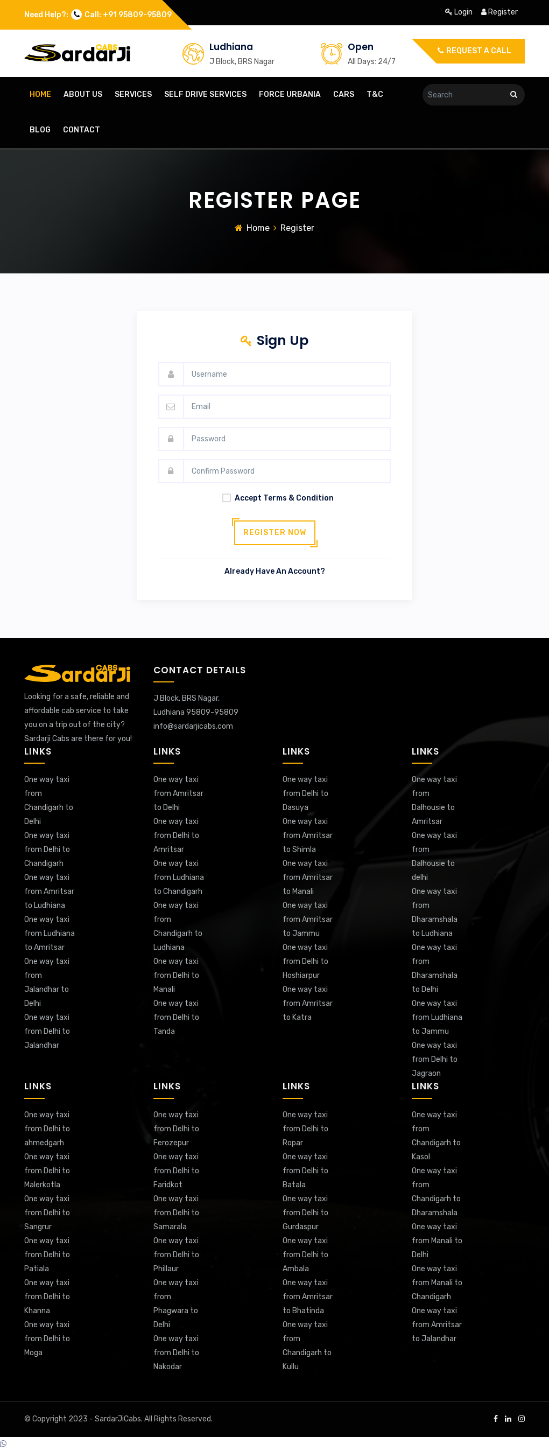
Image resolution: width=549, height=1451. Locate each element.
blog (40, 130)
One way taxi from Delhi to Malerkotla (47, 1170)
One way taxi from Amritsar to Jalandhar (437, 1324)
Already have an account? (274, 571)
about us (83, 94)
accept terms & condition (275, 498)
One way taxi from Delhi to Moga (47, 1338)
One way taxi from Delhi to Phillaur (176, 1254)
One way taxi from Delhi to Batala (305, 1170)
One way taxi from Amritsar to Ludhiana (49, 891)
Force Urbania (290, 94)
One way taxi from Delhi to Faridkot (176, 1170)
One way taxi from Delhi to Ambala (305, 1254)
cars (343, 94)
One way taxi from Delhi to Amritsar (176, 835)
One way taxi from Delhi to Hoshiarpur (305, 961)
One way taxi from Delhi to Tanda (176, 1017)
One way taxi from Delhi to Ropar (305, 1128)
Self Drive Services (205, 94)
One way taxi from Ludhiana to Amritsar (49, 933)
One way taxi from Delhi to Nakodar (176, 1352)
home (40, 94)
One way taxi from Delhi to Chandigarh (47, 849)
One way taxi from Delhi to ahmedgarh (47, 1128)
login (459, 12)
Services (133, 94)
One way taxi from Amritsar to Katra (308, 1003)
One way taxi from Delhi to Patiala (47, 1254)
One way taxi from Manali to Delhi (437, 1240)
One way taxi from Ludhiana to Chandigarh (178, 877)
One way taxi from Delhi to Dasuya (305, 793)
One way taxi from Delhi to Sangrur (47, 1212)
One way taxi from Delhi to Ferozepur (176, 1128)
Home (258, 228)
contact (81, 130)
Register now (274, 532)
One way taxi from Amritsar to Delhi (178, 793)
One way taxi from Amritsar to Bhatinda (308, 1296)
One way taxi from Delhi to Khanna (47, 1296)
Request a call (474, 50)
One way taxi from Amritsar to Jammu (308, 919)
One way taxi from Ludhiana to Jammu (437, 1017)
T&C (375, 94)
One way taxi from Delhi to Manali (176, 975)
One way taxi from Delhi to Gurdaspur (305, 1212)
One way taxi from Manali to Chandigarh (437, 1282)
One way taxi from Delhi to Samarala (176, 1212)
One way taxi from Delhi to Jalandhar (47, 1031)
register (499, 12)
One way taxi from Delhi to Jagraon (435, 1059)
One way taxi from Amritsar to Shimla (308, 835)
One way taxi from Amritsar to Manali (308, 877)
